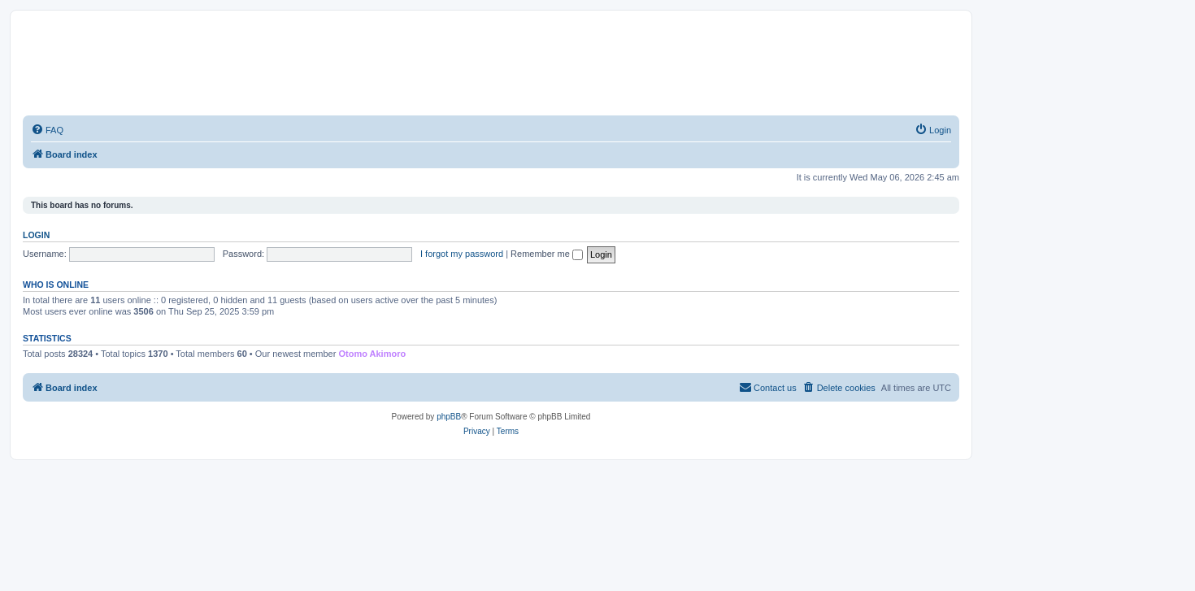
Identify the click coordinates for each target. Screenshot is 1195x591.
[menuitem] (47, 130)
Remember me (547, 254)
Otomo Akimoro (372, 354)
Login (36, 235)
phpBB (449, 416)
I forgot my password (461, 254)
